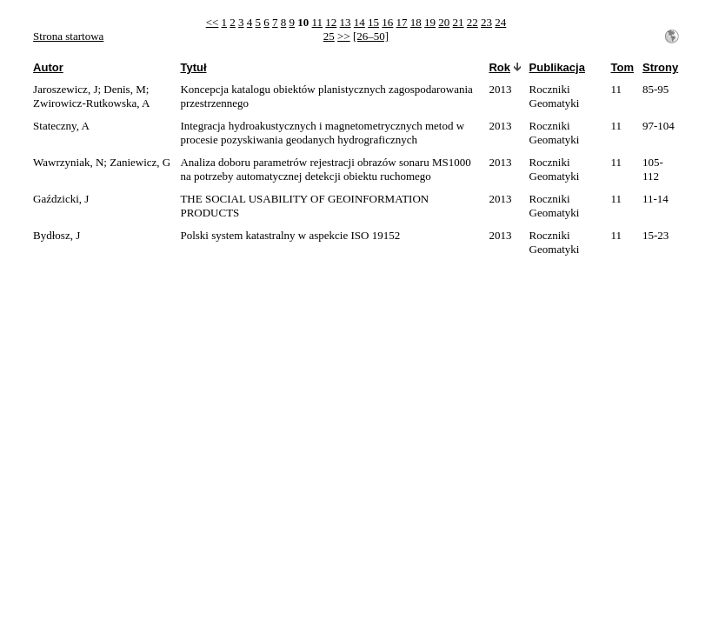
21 (458, 22)
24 (500, 22)
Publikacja (557, 67)
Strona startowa (68, 36)
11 (317, 22)
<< (212, 22)
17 (402, 22)
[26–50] (371, 36)
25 (329, 36)
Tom (622, 67)
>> (343, 36)
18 (416, 22)
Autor (48, 67)
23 (486, 22)
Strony (660, 67)
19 (430, 22)
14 (359, 22)
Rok (499, 67)
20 (443, 22)
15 (373, 22)
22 (472, 22)
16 (387, 22)
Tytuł (193, 67)
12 (330, 22)
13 (345, 22)
